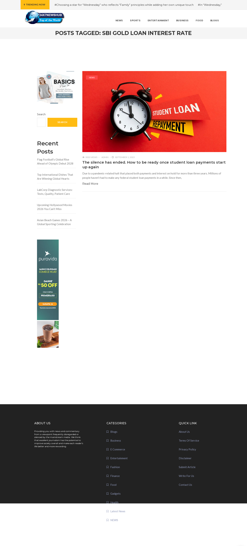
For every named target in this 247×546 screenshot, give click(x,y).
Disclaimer (185, 458)
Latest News (117, 511)
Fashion (115, 467)
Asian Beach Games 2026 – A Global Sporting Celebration (54, 222)
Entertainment (119, 458)
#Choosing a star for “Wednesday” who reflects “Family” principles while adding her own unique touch (124, 4)
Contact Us (185, 484)
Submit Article (187, 467)
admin (105, 157)
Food (113, 484)
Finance (115, 475)
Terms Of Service (189, 440)
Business (115, 440)
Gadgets (115, 493)
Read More (90, 183)
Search (41, 114)
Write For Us (186, 475)
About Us (184, 431)
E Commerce (117, 449)
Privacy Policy (187, 449)
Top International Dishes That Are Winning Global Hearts (55, 176)
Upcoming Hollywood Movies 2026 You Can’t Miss (54, 207)
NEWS (92, 77)
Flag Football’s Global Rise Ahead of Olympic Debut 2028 (55, 161)
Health (114, 502)
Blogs (113, 431)
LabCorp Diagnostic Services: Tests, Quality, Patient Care (55, 192)
